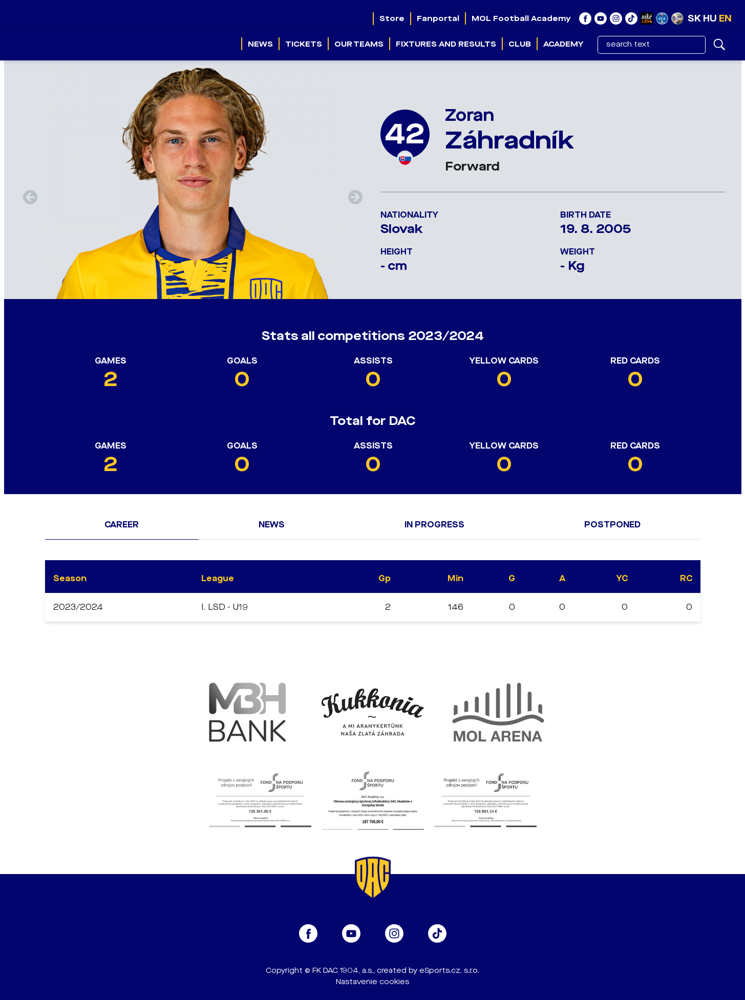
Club (519, 44)
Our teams (359, 44)
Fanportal (438, 18)
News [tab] (272, 524)
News (260, 44)
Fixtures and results (446, 44)
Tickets (303, 44)
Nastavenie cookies (372, 982)
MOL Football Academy (521, 18)
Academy (563, 44)
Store (392, 18)
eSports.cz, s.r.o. (449, 970)
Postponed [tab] (612, 524)
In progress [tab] (434, 524)
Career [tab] (121, 524)
